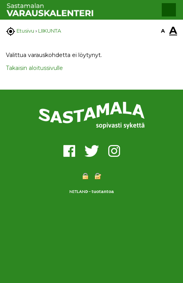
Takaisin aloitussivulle (34, 68)
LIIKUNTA (49, 31)
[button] (169, 10)
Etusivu (25, 31)
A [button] (163, 31)
